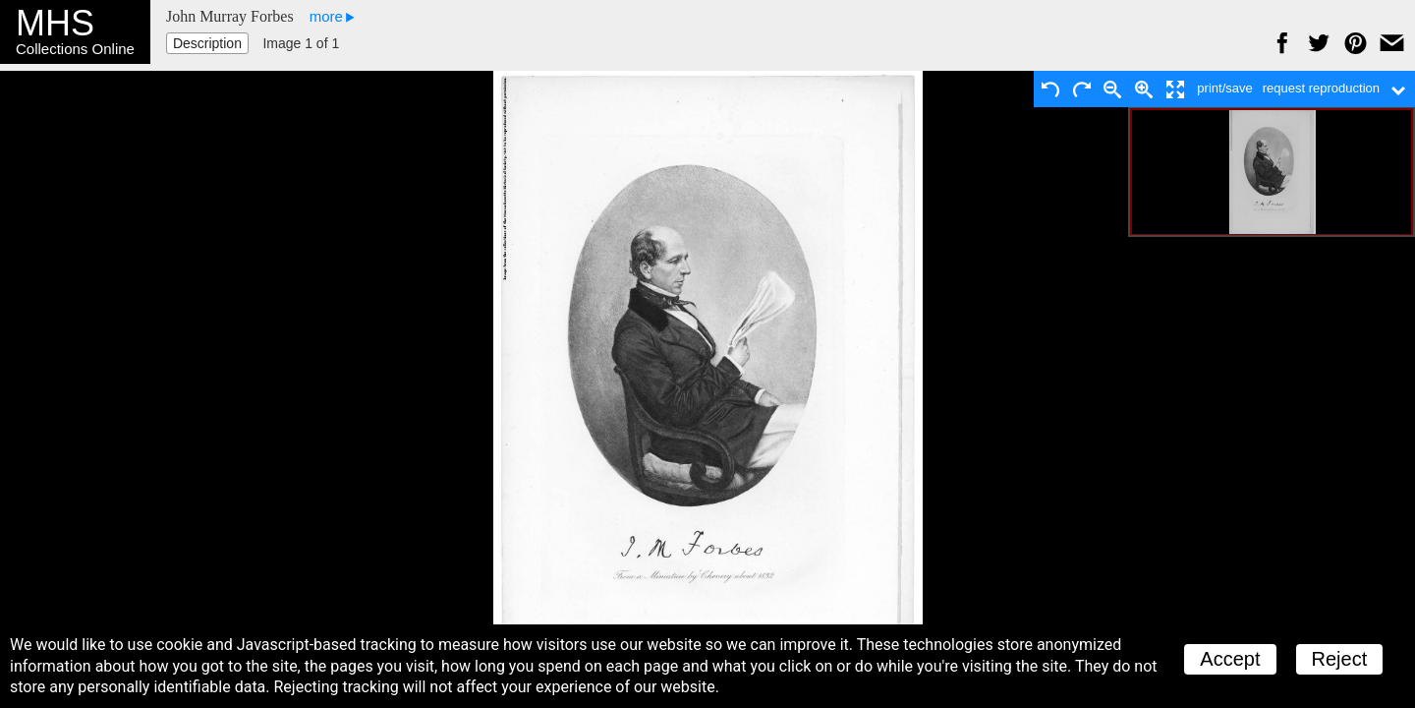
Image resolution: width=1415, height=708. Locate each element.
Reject (1340, 659)
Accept (1230, 659)
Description (207, 43)
